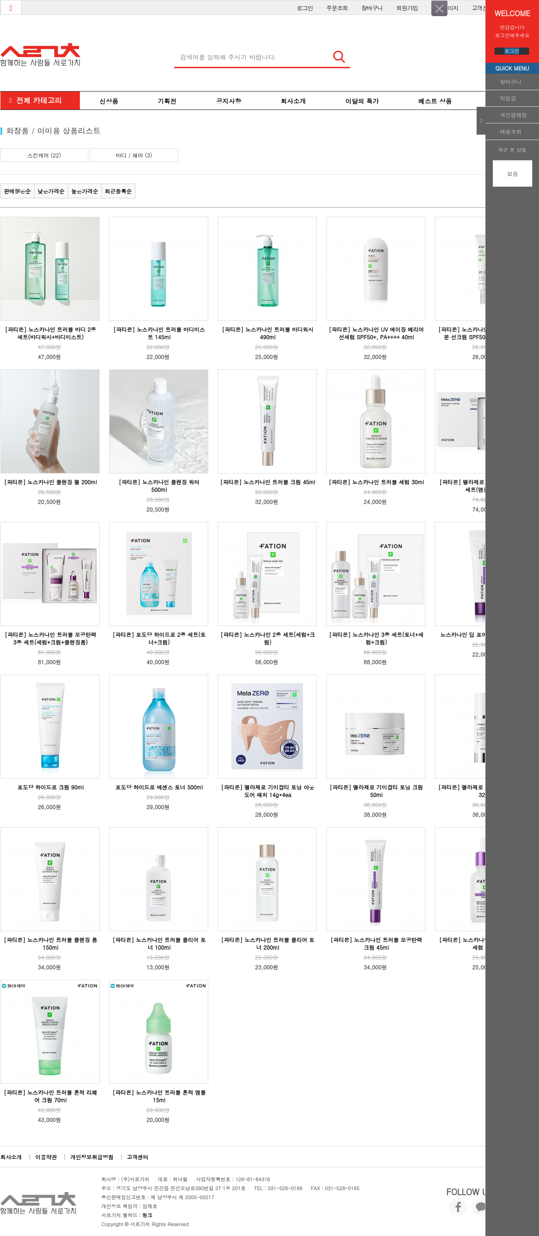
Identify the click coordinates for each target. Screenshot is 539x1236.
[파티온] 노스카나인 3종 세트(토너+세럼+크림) (376, 638)
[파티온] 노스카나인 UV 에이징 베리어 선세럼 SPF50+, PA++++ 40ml (376, 333)
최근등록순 (118, 191)
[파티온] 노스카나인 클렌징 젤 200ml (50, 482)
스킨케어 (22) (44, 155)
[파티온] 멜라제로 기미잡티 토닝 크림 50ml (376, 790)
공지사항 (228, 100)
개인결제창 (513, 114)
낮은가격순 (51, 191)
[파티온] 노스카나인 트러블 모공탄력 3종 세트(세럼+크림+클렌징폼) (50, 638)
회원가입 (407, 6)
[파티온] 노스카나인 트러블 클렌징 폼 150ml (50, 943)
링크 (147, 1215)
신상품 (109, 100)
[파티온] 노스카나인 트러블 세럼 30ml (376, 482)
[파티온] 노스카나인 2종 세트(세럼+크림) (267, 638)
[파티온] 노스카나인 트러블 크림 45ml (268, 482)
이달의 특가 (362, 100)
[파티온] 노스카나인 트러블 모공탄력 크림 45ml (376, 943)
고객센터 (482, 6)
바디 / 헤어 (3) (134, 155)
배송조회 (510, 131)
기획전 (167, 100)
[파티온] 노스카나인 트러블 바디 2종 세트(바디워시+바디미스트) (50, 333)
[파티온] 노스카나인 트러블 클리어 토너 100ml (159, 943)
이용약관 (46, 1157)
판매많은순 (17, 191)
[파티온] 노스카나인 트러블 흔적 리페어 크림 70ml (50, 1096)
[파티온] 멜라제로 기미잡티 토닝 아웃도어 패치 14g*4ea (267, 790)
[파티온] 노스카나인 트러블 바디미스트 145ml (159, 333)
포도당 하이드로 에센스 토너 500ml (159, 787)
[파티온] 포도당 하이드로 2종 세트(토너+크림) (159, 638)
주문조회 (337, 6)
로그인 (511, 51)
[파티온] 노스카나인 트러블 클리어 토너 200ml (267, 943)
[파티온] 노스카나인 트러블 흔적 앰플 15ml (159, 1096)
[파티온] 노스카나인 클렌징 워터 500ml (158, 485)
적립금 (508, 98)
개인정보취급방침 (92, 1157)
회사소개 (293, 100)
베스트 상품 (435, 100)
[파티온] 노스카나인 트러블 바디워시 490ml (267, 333)
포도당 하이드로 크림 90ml (51, 787)
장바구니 (510, 81)
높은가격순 (84, 191)
